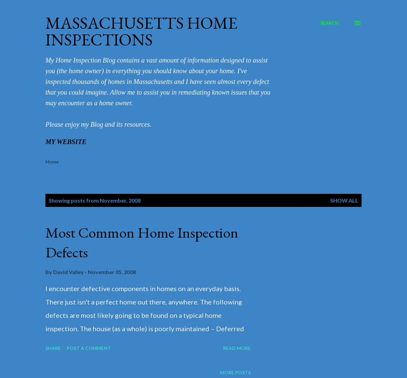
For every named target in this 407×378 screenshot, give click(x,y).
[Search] (329, 23)
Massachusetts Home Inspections (141, 31)
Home (52, 161)
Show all (344, 200)
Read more (237, 348)
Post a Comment (89, 348)
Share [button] (53, 348)
